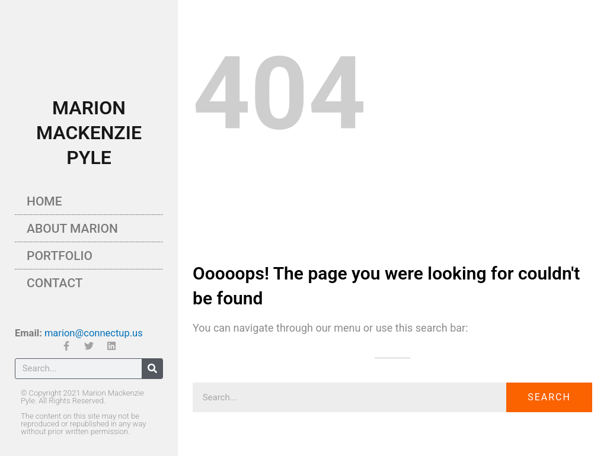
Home (44, 201)
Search (549, 397)
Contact (55, 283)
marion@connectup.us (93, 333)
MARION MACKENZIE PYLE (89, 132)
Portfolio (59, 256)
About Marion (72, 228)
